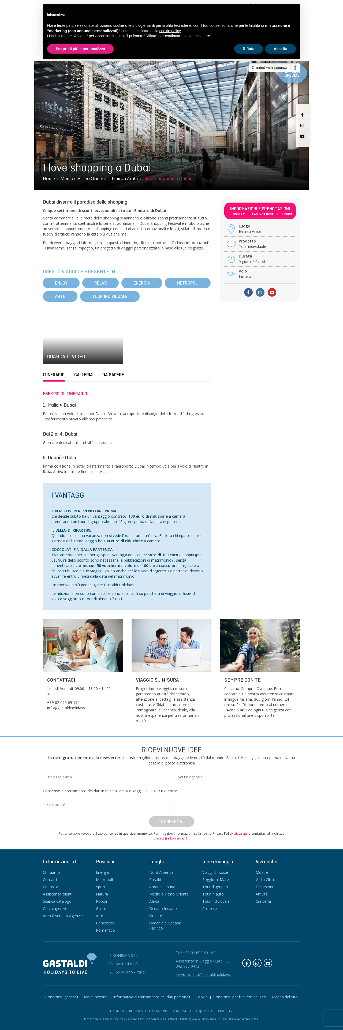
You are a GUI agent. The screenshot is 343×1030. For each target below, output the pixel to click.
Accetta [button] (280, 49)
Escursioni (264, 886)
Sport (100, 886)
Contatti (50, 879)
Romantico (105, 930)
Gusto (101, 908)
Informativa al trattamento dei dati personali (151, 996)
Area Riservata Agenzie (63, 915)
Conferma (171, 821)
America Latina (162, 886)
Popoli (101, 901)
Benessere (105, 922)
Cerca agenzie (55, 908)
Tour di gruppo (215, 886)
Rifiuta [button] (249, 49)
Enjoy (61, 283)
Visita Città (265, 879)
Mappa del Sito (285, 996)
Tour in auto (213, 894)
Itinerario (54, 374)
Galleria (83, 374)
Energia (141, 283)
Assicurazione (95, 996)
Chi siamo (51, 872)
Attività (262, 894)
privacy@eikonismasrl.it (171, 838)
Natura (102, 894)
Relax (100, 283)
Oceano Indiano (163, 908)
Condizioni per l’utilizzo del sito (239, 996)
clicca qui (241, 833)
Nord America (161, 872)
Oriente (155, 915)
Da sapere (113, 374)
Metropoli (188, 283)
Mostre (262, 872)
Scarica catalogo (57, 901)
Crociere (209, 908)
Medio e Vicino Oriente (169, 894)
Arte (60, 296)
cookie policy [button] (170, 31)
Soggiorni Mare (215, 879)
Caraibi (155, 879)
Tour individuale (110, 296)
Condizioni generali (61, 996)
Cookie (202, 996)
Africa (154, 901)
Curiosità (50, 886)
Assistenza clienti (57, 894)
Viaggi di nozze (215, 872)
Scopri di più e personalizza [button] (80, 49)
